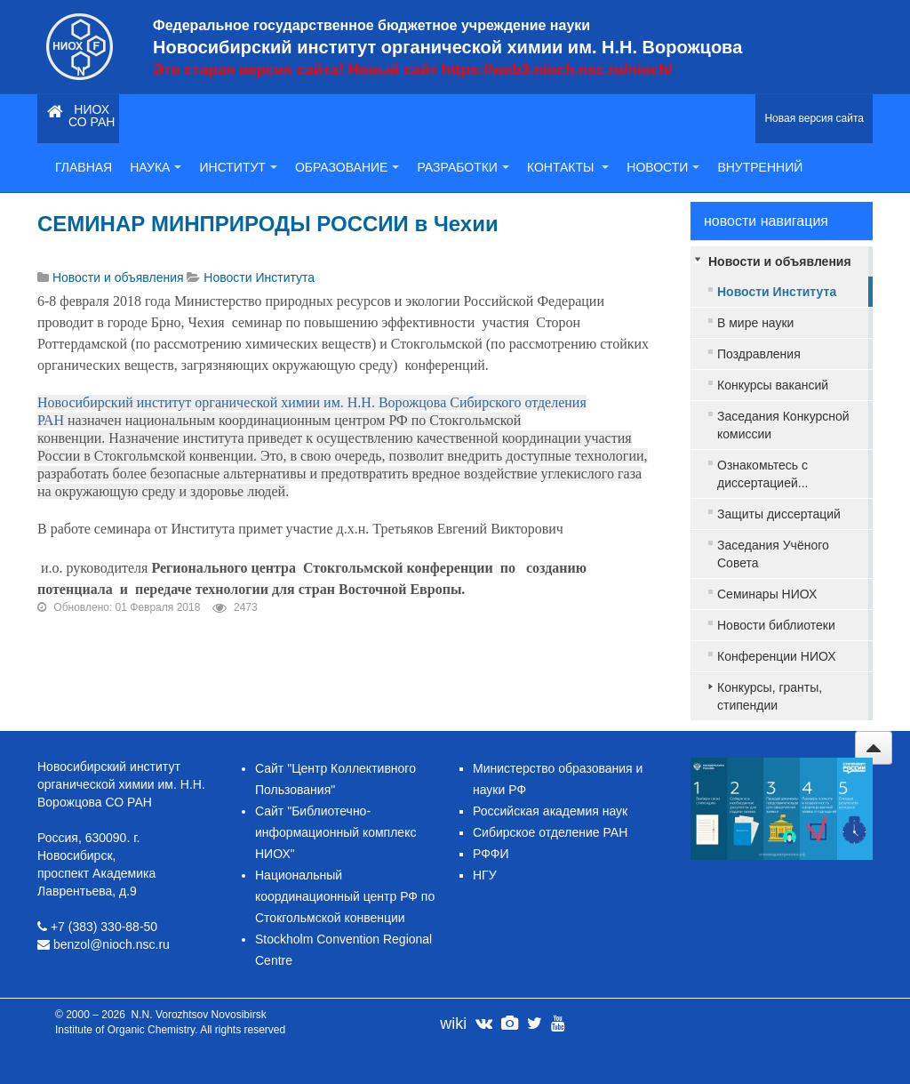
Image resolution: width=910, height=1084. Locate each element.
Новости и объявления (779, 261)
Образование (347, 167)
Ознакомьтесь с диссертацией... (762, 474)
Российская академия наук (550, 811)
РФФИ (491, 854)
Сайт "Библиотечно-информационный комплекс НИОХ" (335, 832)
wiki (453, 1023)
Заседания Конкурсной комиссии (783, 425)
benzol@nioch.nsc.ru (111, 944)
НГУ (485, 875)
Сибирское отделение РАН (550, 832)
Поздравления (759, 354)
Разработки (462, 167)
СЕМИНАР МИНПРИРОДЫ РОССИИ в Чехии (268, 224)
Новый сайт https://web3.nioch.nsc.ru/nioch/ (509, 69)
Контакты (568, 167)
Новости (663, 167)
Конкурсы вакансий (772, 385)
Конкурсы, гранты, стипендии (769, 696)
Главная (83, 167)
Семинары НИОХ (767, 594)
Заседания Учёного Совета (773, 554)
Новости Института (776, 292)
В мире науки (755, 323)
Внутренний (759, 167)
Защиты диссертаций (779, 514)
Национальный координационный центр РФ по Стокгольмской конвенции (345, 896)
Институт (237, 167)
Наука (155, 167)
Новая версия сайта (814, 118)
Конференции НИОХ (776, 656)
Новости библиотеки (776, 625)
